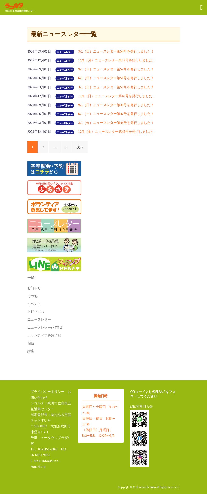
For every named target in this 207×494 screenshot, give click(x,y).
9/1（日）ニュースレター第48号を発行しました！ (116, 105)
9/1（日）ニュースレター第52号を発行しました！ (116, 69)
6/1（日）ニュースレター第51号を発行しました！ (116, 78)
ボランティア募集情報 (44, 335)
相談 (30, 343)
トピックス (35, 311)
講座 (30, 351)
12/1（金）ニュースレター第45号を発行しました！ (117, 131)
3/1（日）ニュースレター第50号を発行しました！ (116, 87)
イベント (34, 304)
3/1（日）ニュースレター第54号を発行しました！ (116, 51)
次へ (79, 147)
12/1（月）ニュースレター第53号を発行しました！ (117, 60)
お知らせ (34, 288)
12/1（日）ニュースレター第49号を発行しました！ (117, 96)
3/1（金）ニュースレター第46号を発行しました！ (116, 122)
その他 (32, 296)
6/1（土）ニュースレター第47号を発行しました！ (116, 114)
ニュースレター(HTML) (44, 327)
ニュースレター (39, 319)
